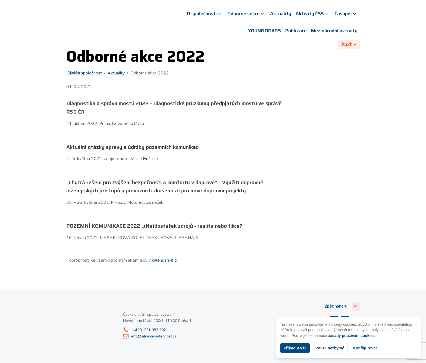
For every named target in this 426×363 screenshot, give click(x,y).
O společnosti (205, 13)
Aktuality (280, 13)
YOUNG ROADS (264, 31)
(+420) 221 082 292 (148, 330)
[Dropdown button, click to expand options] (349, 44)
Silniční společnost (84, 73)
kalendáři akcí (164, 260)
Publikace (296, 31)
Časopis (346, 13)
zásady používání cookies (351, 335)
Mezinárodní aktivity (334, 31)
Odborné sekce (246, 13)
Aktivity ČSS (313, 13)
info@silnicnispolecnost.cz (154, 336)
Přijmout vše (295, 348)
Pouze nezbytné (329, 348)
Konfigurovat (365, 348)
